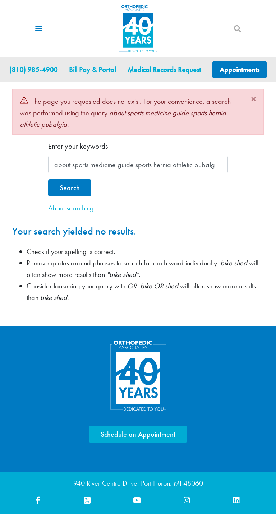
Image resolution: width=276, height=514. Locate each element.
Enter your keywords (78, 146)
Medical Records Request (164, 69)
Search (70, 188)
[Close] (253, 99)
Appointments (239, 69)
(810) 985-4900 (33, 69)
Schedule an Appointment (138, 434)
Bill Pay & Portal (92, 69)
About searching (71, 208)
